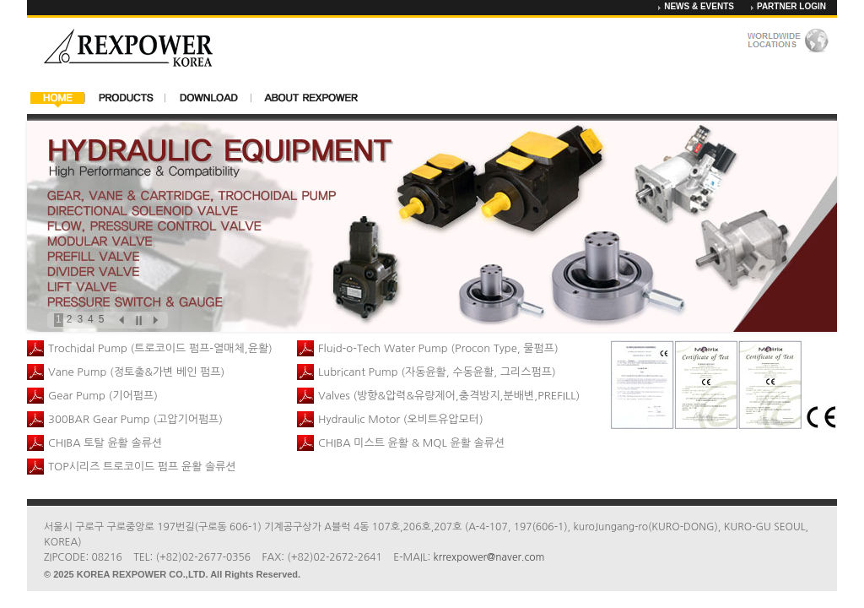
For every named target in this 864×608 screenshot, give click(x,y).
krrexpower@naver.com (489, 557)
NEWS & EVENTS (699, 6)
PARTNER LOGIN (791, 6)
